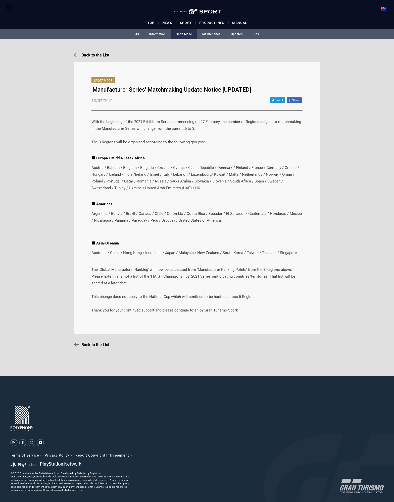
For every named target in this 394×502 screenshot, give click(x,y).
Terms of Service (24, 455)
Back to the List (95, 55)
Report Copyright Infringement (102, 455)
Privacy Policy (57, 455)
